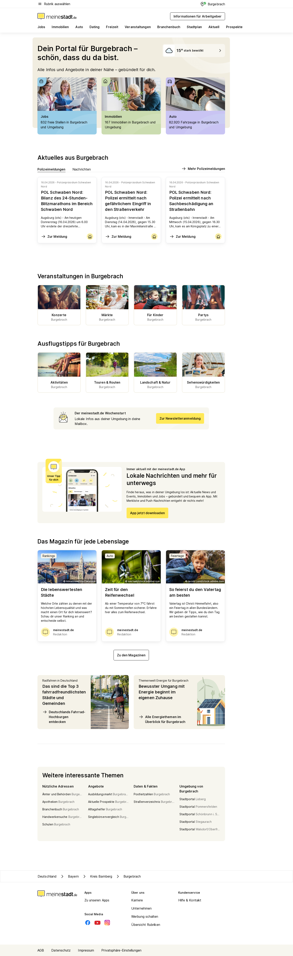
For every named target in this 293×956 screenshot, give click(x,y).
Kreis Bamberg (97, 876)
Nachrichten (81, 169)
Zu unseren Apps (96, 900)
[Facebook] (87, 922)
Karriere (137, 900)
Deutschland (47, 876)
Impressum (86, 950)
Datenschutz (61, 950)
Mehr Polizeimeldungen (203, 168)
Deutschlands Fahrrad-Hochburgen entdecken (63, 717)
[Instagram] (107, 922)
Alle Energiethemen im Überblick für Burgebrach (162, 719)
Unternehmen (141, 908)
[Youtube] (97, 922)
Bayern (69, 876)
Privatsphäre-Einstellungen (121, 950)
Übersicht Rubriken (145, 925)
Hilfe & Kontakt (189, 900)
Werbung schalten (144, 916)
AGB (40, 950)
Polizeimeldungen (51, 169)
